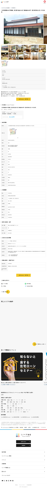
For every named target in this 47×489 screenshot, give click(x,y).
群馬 (25, 401)
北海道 (8, 399)
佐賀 (10, 411)
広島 (16, 409)
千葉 (17, 401)
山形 (22, 399)
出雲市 (2, 394)
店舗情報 (4, 463)
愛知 (8, 405)
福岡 (8, 411)
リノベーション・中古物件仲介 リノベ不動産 (10, 427)
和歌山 (22, 407)
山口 (18, 409)
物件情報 (21, 427)
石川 (13, 403)
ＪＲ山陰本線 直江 (35, 427)
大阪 (8, 407)
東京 (8, 401)
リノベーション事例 (6, 455)
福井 (16, 403)
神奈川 (11, 401)
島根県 (25, 427)
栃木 (22, 401)
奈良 (18, 407)
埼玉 (14, 401)
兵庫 (10, 407)
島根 (10, 409)
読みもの (4, 471)
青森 (11, 399)
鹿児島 (24, 411)
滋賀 (16, 407)
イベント (4, 459)
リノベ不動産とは (6, 467)
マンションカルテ (6, 475)
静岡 (13, 405)
